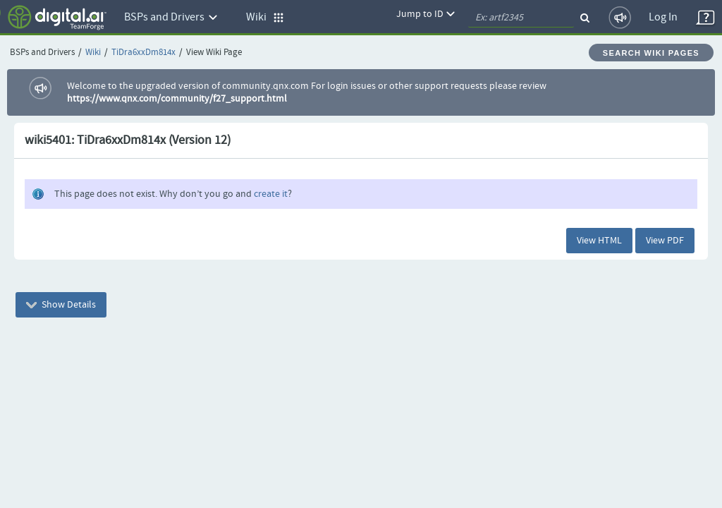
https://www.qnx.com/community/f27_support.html (177, 98)
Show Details (61, 304)
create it (271, 194)
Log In (663, 17)
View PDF (665, 240)
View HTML (599, 240)
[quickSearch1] (521, 18)
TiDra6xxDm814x (143, 53)
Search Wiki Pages (651, 53)
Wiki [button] (265, 17)
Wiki (93, 53)
